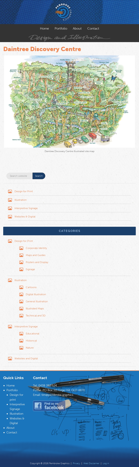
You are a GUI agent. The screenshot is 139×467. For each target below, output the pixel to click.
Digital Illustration (36, 294)
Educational (32, 333)
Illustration (20, 199)
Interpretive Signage (26, 208)
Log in (106, 463)
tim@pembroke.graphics (57, 395)
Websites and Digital (26, 358)
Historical (31, 340)
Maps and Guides (35, 255)
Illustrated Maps (35, 308)
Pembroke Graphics (69, 12)
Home (10, 385)
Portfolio (12, 390)
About (10, 428)
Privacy (76, 463)
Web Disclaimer (91, 463)
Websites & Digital (24, 216)
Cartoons (31, 287)
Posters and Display (37, 262)
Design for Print (23, 191)
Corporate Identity (36, 248)
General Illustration (37, 301)
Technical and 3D (36, 315)
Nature (30, 347)
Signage (30, 269)
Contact (11, 432)
